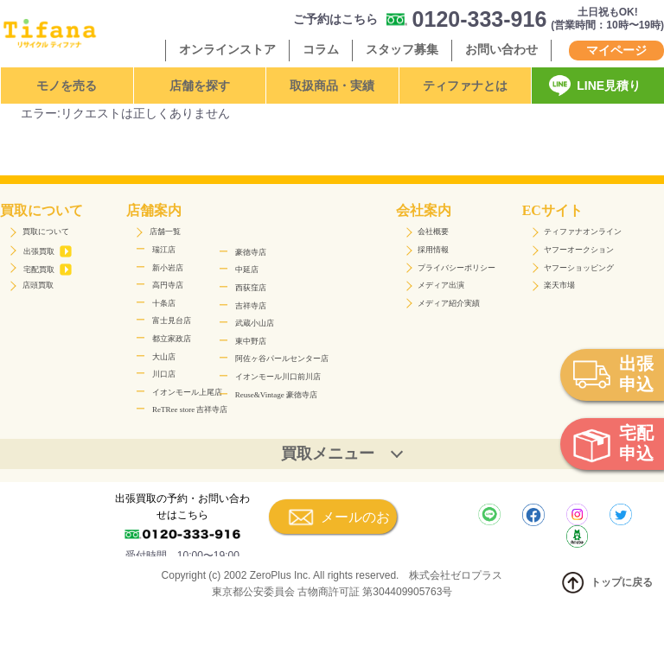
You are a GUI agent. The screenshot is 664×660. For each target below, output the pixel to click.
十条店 (164, 303)
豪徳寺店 (250, 252)
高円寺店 (167, 285)
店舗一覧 (165, 231)
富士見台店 (171, 320)
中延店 (247, 269)
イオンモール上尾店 (187, 392)
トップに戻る (605, 582)
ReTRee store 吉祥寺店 (189, 409)
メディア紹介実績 (449, 303)
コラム (321, 49)
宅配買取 (47, 269)
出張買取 (47, 251)
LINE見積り (609, 85)
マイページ (616, 50)
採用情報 (433, 249)
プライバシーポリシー (456, 267)
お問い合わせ (501, 49)
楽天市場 (559, 285)
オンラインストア (227, 49)
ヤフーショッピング (579, 267)
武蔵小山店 (254, 323)
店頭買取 (38, 285)
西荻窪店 (250, 287)
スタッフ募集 (402, 49)
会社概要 (433, 231)
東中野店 (250, 341)
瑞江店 (164, 249)
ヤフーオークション (579, 249)
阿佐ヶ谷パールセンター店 (282, 358)
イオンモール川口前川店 (278, 376)
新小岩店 (167, 267)
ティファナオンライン (583, 231)
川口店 (164, 374)
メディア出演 (441, 285)
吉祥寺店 (250, 305)
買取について (45, 231)
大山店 (164, 356)
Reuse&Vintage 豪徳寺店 (276, 394)
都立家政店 (171, 338)
